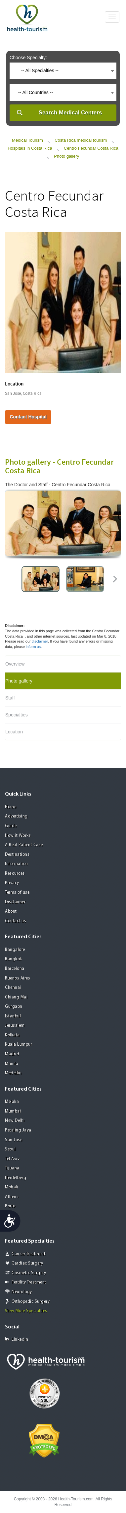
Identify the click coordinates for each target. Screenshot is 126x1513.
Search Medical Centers (70, 112)
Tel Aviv (12, 1159)
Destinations (17, 854)
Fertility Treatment (29, 1282)
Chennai (13, 987)
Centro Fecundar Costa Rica (91, 148)
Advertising (16, 816)
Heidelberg (15, 1178)
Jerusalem (15, 1025)
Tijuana (12, 1168)
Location (14, 731)
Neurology (22, 1292)
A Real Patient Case (24, 845)
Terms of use (17, 892)
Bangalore (15, 950)
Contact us (15, 921)
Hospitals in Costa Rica (30, 148)
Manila (11, 1064)
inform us (33, 647)
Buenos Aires (17, 978)
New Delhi (15, 1121)
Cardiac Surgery (27, 1263)
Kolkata (12, 1035)
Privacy (12, 883)
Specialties (16, 714)
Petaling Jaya (18, 1130)
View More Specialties (26, 1311)
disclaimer (40, 641)
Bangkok (13, 959)
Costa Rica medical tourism (81, 140)
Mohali (11, 1187)
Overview (14, 664)
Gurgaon (13, 1006)
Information (16, 864)
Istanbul (13, 1016)
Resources (15, 873)
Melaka (12, 1102)
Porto (10, 1206)
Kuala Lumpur (18, 1044)
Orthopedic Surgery (31, 1301)
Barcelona (14, 969)
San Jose (13, 1140)
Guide (11, 826)
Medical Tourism (27, 140)
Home (10, 807)
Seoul (10, 1149)
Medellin (13, 1073)
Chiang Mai (16, 997)
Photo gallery (66, 156)
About (11, 911)
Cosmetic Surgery (29, 1273)
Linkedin (16, 1339)
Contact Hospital (28, 416)
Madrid (12, 1054)
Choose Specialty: (28, 57)
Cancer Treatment (28, 1254)
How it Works (18, 835)
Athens (12, 1197)
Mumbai (13, 1111)
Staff (10, 697)
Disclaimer (15, 902)
